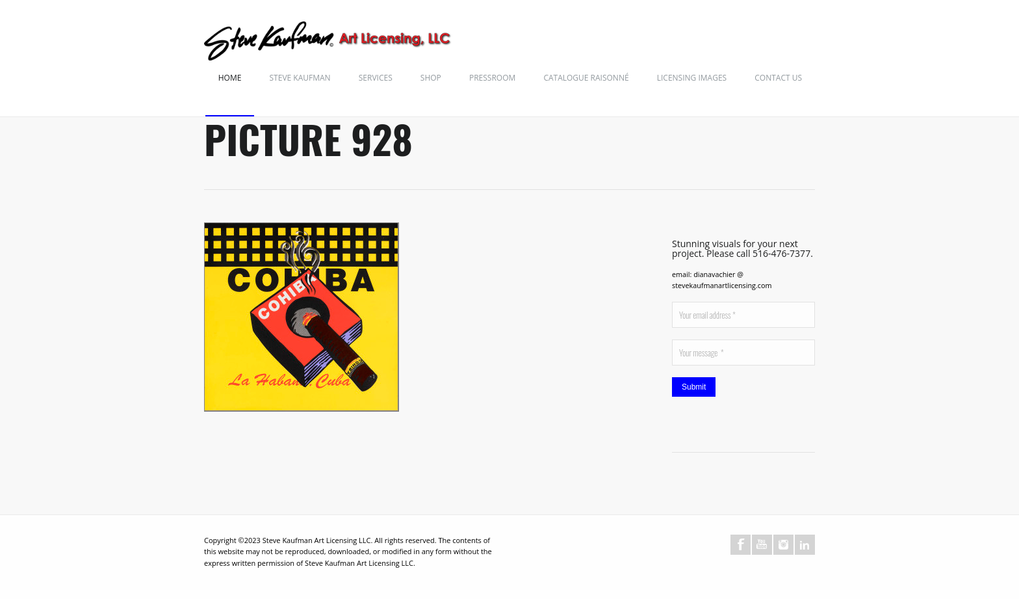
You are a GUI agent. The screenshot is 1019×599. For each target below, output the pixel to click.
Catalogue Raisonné (585, 77)
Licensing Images (692, 77)
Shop (430, 77)
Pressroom (492, 77)
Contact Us (778, 77)
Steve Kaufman (300, 77)
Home (230, 77)
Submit (694, 387)
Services (376, 77)
